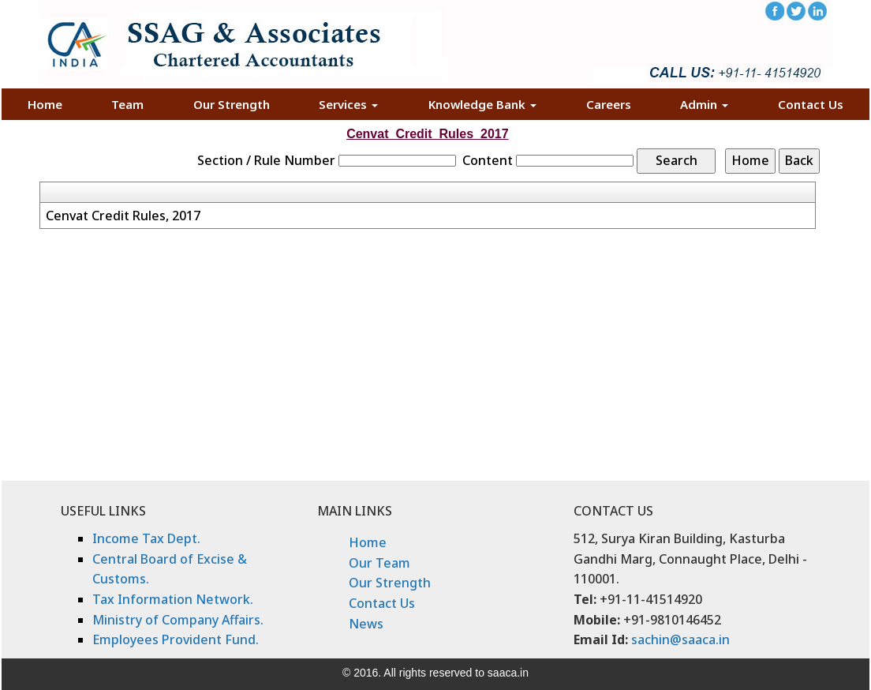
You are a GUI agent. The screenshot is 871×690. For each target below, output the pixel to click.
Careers (608, 104)
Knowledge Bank (482, 104)
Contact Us (810, 104)
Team (127, 104)
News (366, 623)
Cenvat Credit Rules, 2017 (123, 215)
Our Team (379, 563)
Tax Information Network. (172, 599)
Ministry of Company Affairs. (178, 619)
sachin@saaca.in (680, 639)
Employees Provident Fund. (175, 639)
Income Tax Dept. (146, 538)
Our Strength (231, 104)
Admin (704, 104)
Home (45, 104)
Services (348, 104)
